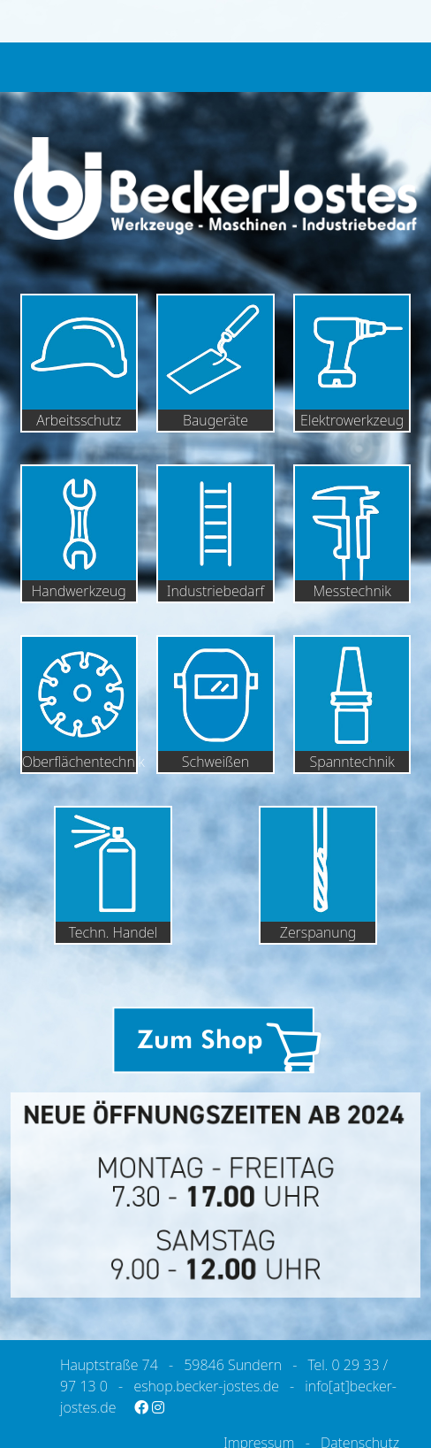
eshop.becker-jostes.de (205, 1386)
